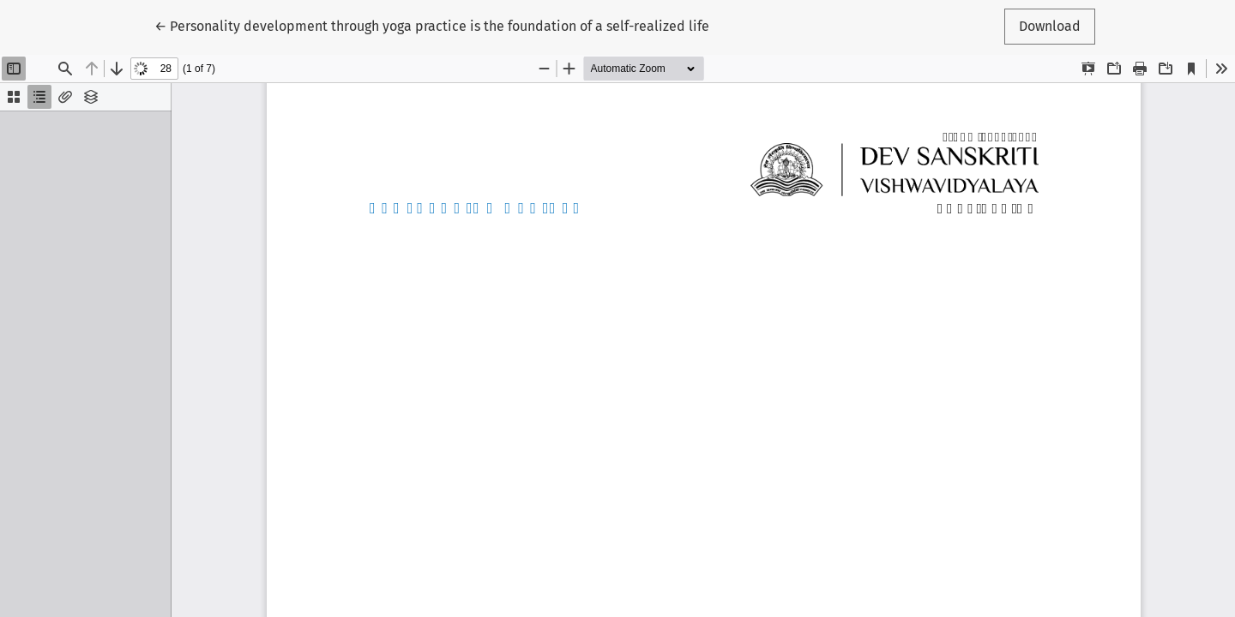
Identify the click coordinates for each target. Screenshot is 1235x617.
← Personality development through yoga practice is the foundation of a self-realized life (431, 24)
